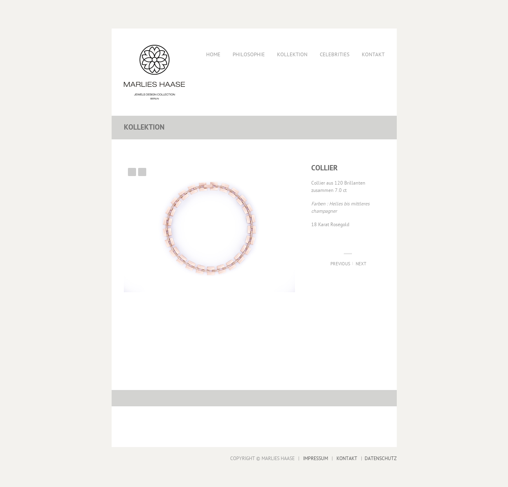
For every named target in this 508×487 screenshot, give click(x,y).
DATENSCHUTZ (381, 459)
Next (142, 172)
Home (213, 54)
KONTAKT (346, 459)
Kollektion (292, 54)
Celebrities (335, 54)
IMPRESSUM (315, 459)
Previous (132, 172)
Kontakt (373, 54)
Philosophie (249, 54)
